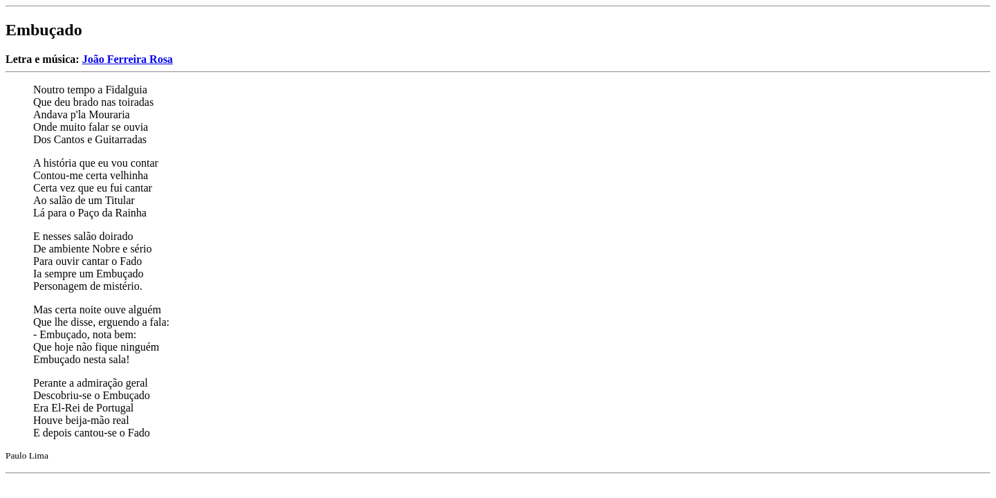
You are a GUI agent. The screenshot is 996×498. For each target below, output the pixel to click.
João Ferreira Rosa (127, 59)
